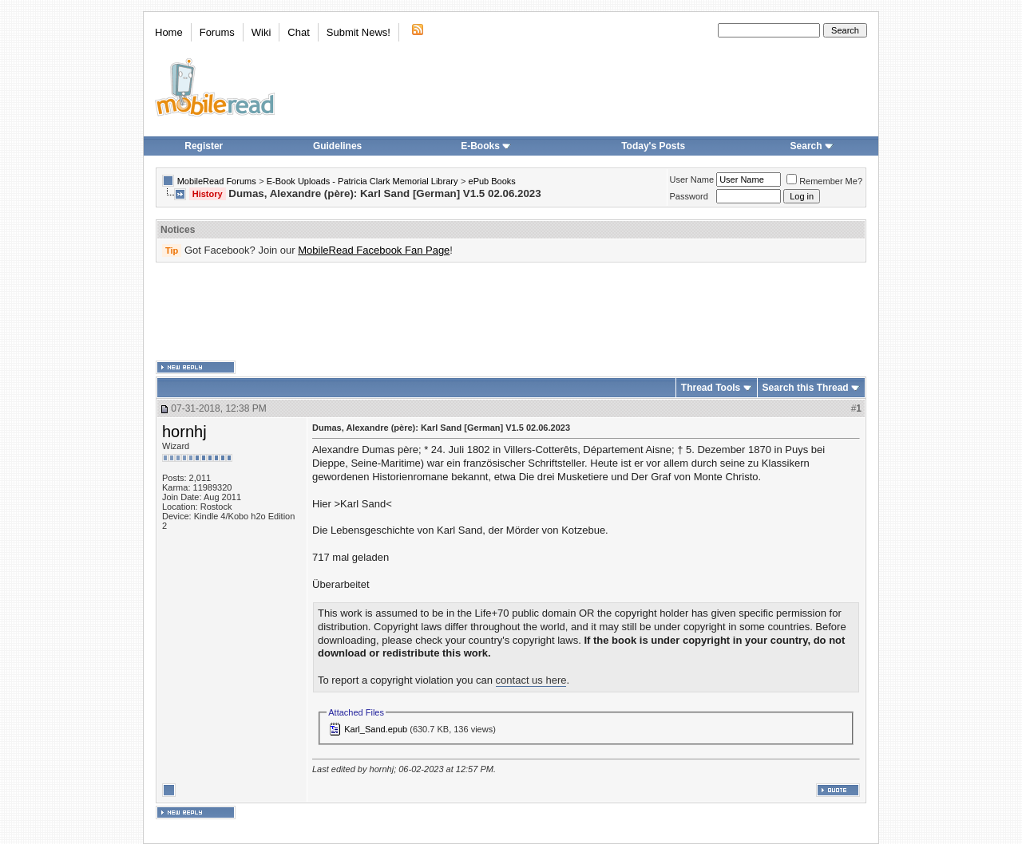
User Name (692, 179)
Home (169, 32)
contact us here (531, 680)
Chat (298, 32)
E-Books (486, 146)
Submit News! (358, 32)
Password (689, 196)
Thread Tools (710, 387)
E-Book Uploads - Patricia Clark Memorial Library (362, 181)
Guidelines (337, 146)
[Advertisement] (511, 312)
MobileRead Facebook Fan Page (374, 250)
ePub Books (492, 181)
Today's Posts (653, 146)
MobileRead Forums (216, 181)
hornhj (184, 431)
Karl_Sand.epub (375, 729)
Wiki (261, 32)
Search (812, 146)
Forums (217, 32)
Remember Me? (824, 181)
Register (203, 146)
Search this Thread (806, 387)
